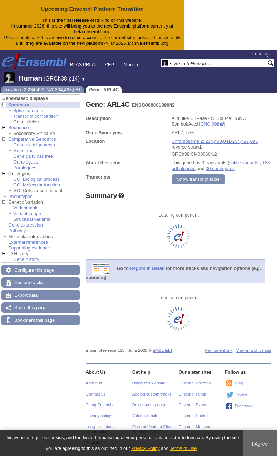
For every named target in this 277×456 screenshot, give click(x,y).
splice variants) (244, 162)
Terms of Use (183, 448)
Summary (18, 104)
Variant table (26, 207)
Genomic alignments (34, 144)
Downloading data (148, 405)
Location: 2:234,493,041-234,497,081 (42, 89)
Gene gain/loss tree (33, 156)
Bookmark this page (34, 320)
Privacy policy (98, 415)
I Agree (260, 444)
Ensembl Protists (194, 415)
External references (28, 242)
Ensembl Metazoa (195, 427)
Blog (238, 383)
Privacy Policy (145, 448)
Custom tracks (29, 282)
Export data (26, 295)
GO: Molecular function (36, 185)
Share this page (30, 307)
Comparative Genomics (32, 139)
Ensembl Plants (193, 405)
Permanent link (219, 350)
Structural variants (31, 219)
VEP (109, 64)
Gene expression (25, 225)
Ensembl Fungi (192, 394)
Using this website (148, 383)
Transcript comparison (35, 116)
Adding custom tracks (152, 394)
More (131, 64)
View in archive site (253, 350)
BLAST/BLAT (83, 64)
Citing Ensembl (99, 405)
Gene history (26, 259)
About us (94, 383)
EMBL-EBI (162, 350)
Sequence (18, 127)
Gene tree (23, 150)
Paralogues (24, 167)
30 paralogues (220, 168)
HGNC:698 (208, 124)
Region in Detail (147, 268)
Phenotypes (20, 196)
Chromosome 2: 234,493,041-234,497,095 (215, 141)
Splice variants (28, 110)
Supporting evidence (29, 248)
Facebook (243, 406)
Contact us (95, 394)
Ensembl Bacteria (195, 383)
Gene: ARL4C (104, 89)
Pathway (17, 230)
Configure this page (34, 270)
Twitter (242, 394)
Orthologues (25, 162)
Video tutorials (145, 415)
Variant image (27, 213)
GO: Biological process (36, 179)
